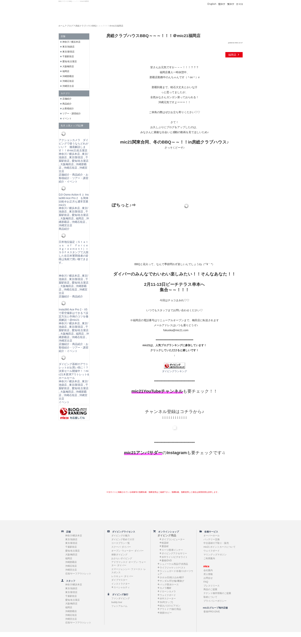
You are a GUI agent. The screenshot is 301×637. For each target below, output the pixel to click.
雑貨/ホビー (166, 612)
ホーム (61, 26)
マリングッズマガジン (215, 554)
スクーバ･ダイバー (121, 547)
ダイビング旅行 (119, 594)
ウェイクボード (168, 595)
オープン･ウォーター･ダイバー (127, 550)
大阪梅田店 (68, 66)
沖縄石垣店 (68, 81)
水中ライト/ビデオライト (175, 557)
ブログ (70, 26)
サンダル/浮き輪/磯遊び (172, 581)
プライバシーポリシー (215, 601)
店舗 (67, 531)
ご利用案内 (209, 558)
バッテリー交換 (211, 539)
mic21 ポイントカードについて (219, 547)
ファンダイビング (120, 598)
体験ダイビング (119, 554)
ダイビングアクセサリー (174, 553)
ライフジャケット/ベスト (173, 567)
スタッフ (69, 581)
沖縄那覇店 (68, 76)
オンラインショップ (167, 531)
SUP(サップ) (166, 602)
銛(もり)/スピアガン (170, 605)
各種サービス (210, 531)
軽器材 (165, 543)
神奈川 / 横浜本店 (71, 42)
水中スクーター (168, 598)
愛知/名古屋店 (69, 61)
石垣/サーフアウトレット (78, 573)
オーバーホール (211, 535)
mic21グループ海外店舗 (213, 607)
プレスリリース (211, 585)
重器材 (165, 546)
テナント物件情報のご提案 (217, 593)
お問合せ (208, 578)
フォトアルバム (119, 606)
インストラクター (120, 583)
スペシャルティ (122, 587)
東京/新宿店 (68, 51)
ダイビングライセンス (122, 531)
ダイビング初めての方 (122, 539)
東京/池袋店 (68, 46)
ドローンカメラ (168, 591)
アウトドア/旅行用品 (170, 609)
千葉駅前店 (68, 56)
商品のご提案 (210, 589)
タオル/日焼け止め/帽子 (172, 577)
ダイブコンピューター (173, 539)
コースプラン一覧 (120, 543)
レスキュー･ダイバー (122, 576)
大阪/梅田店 (71, 554)
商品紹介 (67, 103)
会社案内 (208, 570)
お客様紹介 (68, 108)
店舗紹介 (67, 98)
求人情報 (208, 574)
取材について (210, 597)
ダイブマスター (119, 580)
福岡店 (234, 54)
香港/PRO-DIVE (211, 611)
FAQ (205, 582)
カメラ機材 (165, 588)
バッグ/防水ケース (169, 584)
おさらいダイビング (121, 558)
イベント (67, 118)
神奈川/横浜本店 (73, 535)
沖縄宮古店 (68, 86)
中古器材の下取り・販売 (216, 543)
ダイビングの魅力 (120, 535)
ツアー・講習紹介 (71, 113)
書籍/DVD (167, 560)
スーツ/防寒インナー (172, 550)
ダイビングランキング (174, 371)
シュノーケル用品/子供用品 (174, 564)
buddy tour (116, 602)
